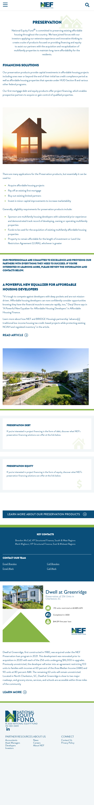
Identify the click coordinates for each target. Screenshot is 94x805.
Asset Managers (12, 742)
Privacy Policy (67, 742)
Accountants (11, 740)
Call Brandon (53, 564)
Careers (36, 742)
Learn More (12, 692)
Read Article (13, 335)
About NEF (38, 745)
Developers (10, 745)
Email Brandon (10, 564)
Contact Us (66, 740)
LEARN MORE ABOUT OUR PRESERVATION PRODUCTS (43, 514)
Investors (9, 748)
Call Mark (51, 568)
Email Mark (8, 568)
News (35, 740)
